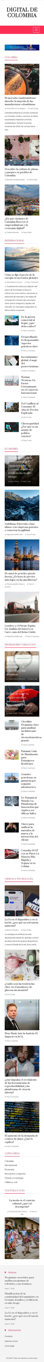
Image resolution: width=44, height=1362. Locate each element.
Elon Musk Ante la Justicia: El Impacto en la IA (21, 1035)
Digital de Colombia (22, 13)
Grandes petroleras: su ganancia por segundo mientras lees (28, 781)
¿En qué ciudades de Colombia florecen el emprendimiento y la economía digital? (16, 223)
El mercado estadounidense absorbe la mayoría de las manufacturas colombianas (20, 101)
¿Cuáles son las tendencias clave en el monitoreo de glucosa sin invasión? (19, 987)
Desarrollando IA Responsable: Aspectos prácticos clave (30, 341)
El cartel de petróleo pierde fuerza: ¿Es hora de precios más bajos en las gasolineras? (21, 576)
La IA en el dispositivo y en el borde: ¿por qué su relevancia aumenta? (21, 923)
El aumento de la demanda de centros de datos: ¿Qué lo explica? (21, 1139)
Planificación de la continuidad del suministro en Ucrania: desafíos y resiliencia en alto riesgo (22, 1298)
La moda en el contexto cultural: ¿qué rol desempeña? (22, 1203)
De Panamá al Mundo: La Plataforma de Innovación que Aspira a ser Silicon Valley (30, 805)
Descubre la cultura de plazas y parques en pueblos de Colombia (21, 172)
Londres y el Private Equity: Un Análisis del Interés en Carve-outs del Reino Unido (20, 629)
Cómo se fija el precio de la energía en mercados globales (21, 276)
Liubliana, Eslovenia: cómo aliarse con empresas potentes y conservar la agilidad (21, 527)
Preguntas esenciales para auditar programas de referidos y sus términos (19, 1280)
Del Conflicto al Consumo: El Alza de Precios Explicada (29, 408)
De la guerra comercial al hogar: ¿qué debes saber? (28, 321)
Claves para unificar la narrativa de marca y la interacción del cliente (29, 832)
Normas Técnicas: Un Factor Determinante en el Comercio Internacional (29, 385)
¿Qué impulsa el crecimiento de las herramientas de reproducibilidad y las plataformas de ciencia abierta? (21, 1086)
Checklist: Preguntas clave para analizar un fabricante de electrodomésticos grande (31, 731)
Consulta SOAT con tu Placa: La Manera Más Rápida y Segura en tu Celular (30, 858)
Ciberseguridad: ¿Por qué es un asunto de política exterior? (30, 430)
